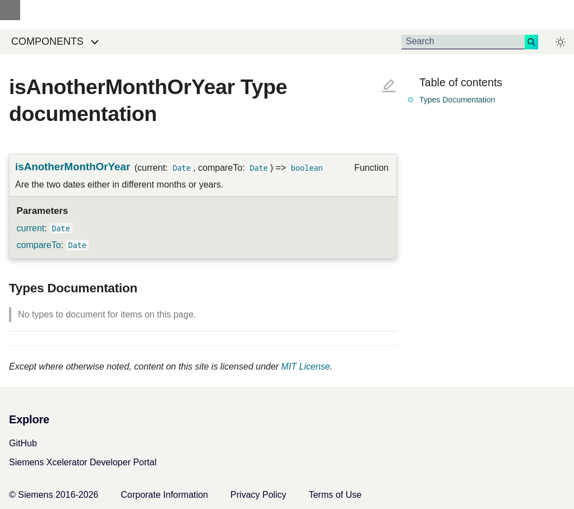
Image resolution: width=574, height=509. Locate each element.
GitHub (23, 443)
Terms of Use (335, 494)
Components (47, 41)
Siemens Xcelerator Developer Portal (82, 462)
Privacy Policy (258, 494)
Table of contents (460, 82)
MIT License (305, 366)
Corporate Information (164, 494)
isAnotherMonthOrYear (72, 166)
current (31, 228)
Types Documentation (457, 99)
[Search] (463, 42)
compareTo (39, 245)
